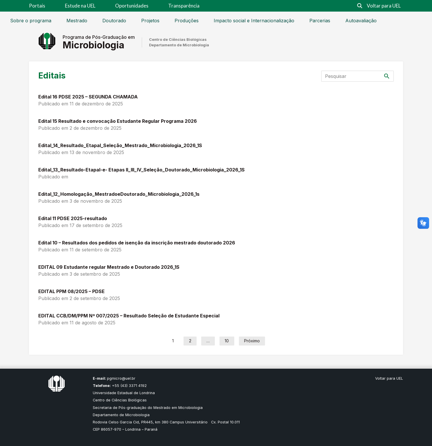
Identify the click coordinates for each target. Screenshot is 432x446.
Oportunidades (131, 6)
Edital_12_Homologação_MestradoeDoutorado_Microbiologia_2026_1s (118, 194)
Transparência (183, 6)
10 (227, 340)
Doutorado (114, 20)
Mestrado (76, 20)
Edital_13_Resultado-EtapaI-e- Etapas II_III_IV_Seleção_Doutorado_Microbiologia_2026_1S (141, 170)
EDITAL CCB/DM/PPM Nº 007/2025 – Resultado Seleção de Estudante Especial (128, 316)
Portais (37, 6)
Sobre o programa (30, 20)
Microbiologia (93, 45)
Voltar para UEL (384, 6)
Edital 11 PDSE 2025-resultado (72, 218)
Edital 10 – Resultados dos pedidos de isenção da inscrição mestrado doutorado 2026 (136, 243)
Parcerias (319, 20)
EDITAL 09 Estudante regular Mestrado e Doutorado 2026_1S (108, 267)
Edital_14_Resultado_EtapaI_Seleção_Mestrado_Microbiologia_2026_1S (120, 145)
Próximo (252, 340)
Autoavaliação (361, 20)
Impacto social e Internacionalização (254, 20)
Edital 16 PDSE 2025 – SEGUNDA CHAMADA (88, 97)
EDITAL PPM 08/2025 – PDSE (71, 291)
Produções (187, 20)
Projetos (150, 20)
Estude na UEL (80, 6)
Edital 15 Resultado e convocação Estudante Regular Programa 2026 (117, 121)
